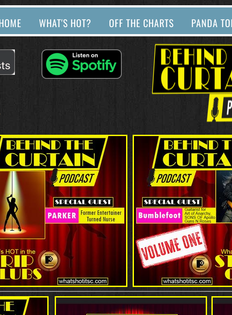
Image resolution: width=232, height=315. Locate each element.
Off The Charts (141, 23)
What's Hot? (65, 23)
